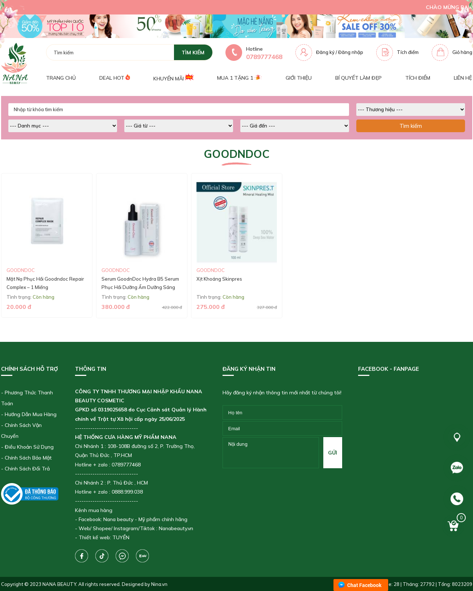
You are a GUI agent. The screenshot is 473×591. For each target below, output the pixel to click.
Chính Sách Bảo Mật (28, 457)
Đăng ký (325, 52)
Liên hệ (463, 78)
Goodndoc (21, 270)
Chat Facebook (364, 585)
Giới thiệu (299, 78)
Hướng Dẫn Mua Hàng (31, 414)
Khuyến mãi (173, 78)
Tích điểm (408, 52)
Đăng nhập (350, 52)
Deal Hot (114, 77)
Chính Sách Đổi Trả (27, 468)
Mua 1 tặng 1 (239, 78)
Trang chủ (61, 78)
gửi (332, 452)
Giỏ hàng (462, 52)
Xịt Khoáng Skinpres (219, 279)
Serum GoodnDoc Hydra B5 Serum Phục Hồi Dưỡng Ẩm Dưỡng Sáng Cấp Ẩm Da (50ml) (140, 287)
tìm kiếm (193, 52)
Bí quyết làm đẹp (358, 78)
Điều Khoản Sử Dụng (29, 447)
